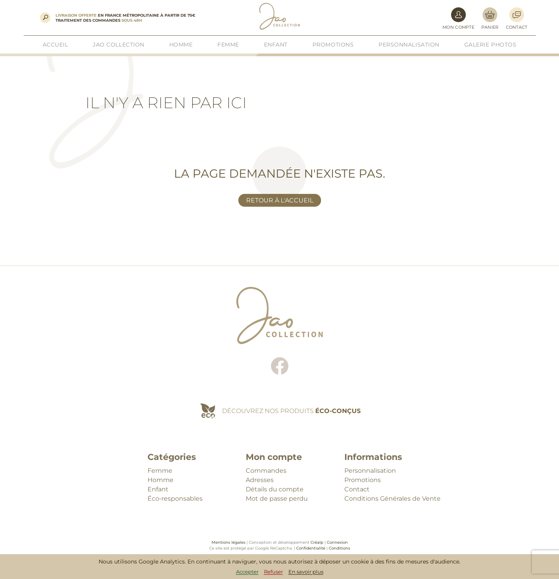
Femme (160, 470)
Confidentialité (310, 548)
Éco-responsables (175, 498)
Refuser (273, 572)
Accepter (247, 572)
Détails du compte (275, 489)
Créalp (317, 542)
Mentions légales (228, 542)
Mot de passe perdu (277, 498)
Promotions (362, 480)
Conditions (339, 548)
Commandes (266, 470)
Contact (357, 489)
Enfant (158, 489)
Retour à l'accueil (279, 200)
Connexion (337, 542)
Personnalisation (370, 470)
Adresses (260, 480)
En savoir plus (305, 572)
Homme (161, 480)
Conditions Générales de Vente (392, 498)
